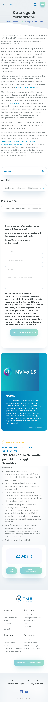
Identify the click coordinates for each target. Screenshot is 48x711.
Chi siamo (8, 615)
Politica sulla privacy (26, 324)
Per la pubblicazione (32, 618)
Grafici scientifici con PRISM (19, 188)
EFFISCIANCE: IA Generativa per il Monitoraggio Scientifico (22, 459)
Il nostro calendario (32, 648)
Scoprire (37, 188)
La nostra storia (10, 618)
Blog (6, 626)
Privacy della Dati (35, 684)
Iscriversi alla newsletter (29, 663)
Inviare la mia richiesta (22, 332)
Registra (11, 571)
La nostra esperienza (13, 651)
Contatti (7, 629)
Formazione (17, 22)
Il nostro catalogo (31, 646)
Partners (7, 623)
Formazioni (30, 635)
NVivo (10, 396)
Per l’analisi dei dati (32, 615)
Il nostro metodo (30, 643)
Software (29, 610)
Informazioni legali (16, 684)
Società (8, 610)
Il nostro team (9, 620)
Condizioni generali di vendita (25, 681)
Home (7, 22)
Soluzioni (8, 635)
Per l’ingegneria (30, 626)
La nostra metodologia (13, 648)
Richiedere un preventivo (31, 571)
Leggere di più (35, 427)
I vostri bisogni (10, 640)
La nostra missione (32, 640)
